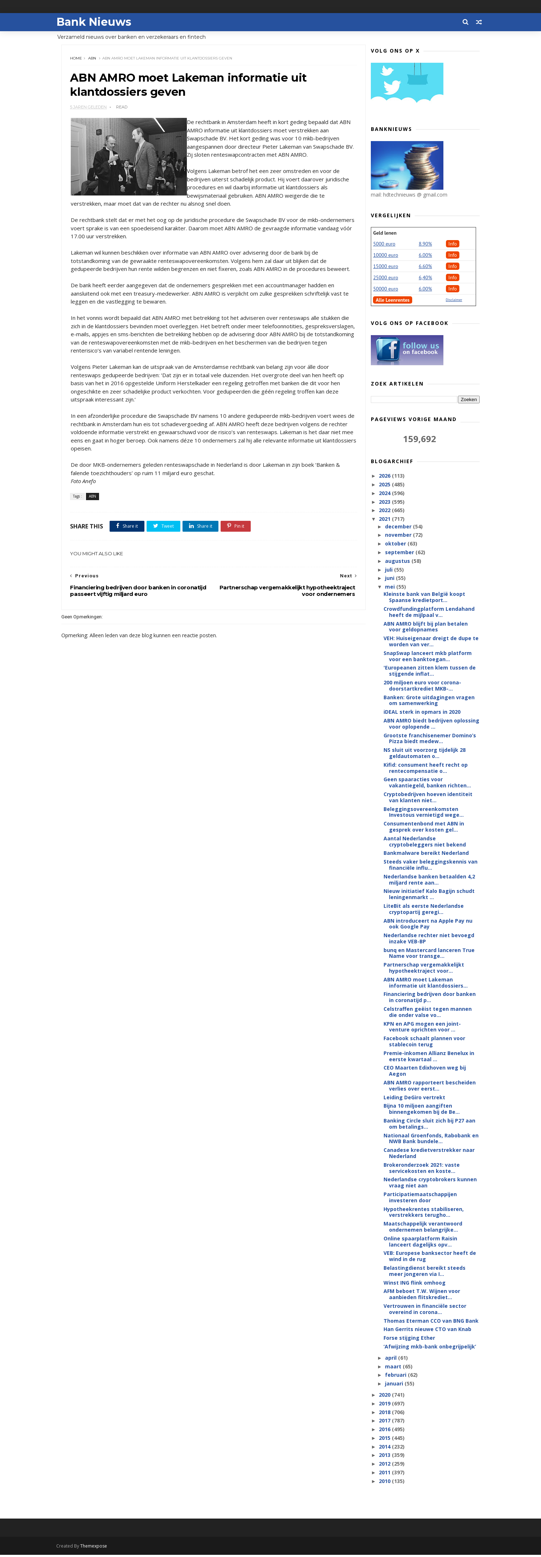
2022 (384, 511)
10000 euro (385, 256)
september (399, 553)
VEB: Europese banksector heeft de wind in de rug (429, 1257)
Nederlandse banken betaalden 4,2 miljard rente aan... (428, 880)
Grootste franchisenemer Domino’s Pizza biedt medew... (429, 739)
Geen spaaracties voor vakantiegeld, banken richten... (426, 783)
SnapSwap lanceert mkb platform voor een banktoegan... (427, 657)
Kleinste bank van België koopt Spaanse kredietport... (423, 598)
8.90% (424, 245)
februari (395, 1375)
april (390, 1358)
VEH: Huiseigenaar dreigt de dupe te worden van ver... (430, 642)
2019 (384, 1404)
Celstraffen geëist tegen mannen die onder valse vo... (427, 1013)
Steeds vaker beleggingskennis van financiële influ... (430, 865)
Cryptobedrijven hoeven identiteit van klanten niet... (427, 798)
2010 (384, 1482)
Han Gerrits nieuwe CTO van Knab (427, 1330)
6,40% (424, 278)
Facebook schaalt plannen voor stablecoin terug (423, 1042)
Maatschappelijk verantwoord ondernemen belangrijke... (422, 1227)
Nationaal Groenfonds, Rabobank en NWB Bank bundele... (430, 1139)
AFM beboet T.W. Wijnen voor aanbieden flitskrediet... (421, 1295)
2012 (384, 1464)
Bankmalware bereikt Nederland (425, 853)
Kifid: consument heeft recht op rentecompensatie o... (425, 768)
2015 (384, 1439)
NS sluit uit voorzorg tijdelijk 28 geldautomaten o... (424, 754)
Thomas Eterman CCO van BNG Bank (430, 1321)
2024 (384, 494)
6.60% (424, 267)
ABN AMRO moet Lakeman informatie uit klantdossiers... (425, 983)
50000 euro (385, 290)
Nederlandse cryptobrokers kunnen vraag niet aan (429, 1183)
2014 (384, 1447)
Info (452, 245)
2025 (384, 485)
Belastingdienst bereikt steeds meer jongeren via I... (424, 1271)
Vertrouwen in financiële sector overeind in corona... (424, 1310)
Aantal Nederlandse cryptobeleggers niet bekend (424, 842)
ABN (94, 59)
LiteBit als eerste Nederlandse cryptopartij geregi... (423, 910)
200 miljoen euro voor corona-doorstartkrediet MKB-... (421, 686)
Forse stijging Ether (408, 1338)
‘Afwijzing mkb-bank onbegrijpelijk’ (429, 1347)
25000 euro (385, 278)
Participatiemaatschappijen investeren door (419, 1198)
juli (388, 570)
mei (389, 587)
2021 (384, 519)
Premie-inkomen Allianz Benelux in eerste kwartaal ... (428, 1057)
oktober (395, 544)
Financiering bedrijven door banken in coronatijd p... (429, 998)
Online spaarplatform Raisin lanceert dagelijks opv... (419, 1242)
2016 (384, 1430)
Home (77, 59)
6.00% (424, 256)
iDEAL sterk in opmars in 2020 (421, 712)
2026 (384, 476)
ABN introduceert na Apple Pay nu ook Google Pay (427, 924)
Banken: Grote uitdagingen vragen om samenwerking (428, 701)
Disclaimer (453, 300)
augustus (397, 562)
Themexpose (99, 1548)
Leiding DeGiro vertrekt (413, 1098)
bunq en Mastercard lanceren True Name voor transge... (428, 954)
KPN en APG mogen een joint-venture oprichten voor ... (421, 1027)
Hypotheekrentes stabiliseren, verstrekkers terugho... (423, 1212)
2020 (384, 1395)
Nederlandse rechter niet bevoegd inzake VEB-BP (428, 939)
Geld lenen (384, 234)
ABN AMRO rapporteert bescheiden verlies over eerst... (429, 1086)
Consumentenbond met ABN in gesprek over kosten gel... (423, 827)
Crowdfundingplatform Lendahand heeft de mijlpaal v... (428, 612)
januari (394, 1384)
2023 (384, 502)
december (398, 527)
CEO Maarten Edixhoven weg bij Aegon (424, 1071)
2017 (384, 1421)
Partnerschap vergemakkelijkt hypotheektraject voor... (423, 968)
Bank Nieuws (99, 22)
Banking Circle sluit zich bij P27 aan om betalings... (429, 1124)
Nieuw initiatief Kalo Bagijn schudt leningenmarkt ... (428, 895)
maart (393, 1367)
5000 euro (384, 245)
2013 (384, 1456)
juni (389, 579)
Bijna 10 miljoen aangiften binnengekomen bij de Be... (421, 1109)
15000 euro (385, 267)
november (398, 535)
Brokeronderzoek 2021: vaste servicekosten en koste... (421, 1168)
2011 (384, 1473)
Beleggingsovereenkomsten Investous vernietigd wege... (423, 812)
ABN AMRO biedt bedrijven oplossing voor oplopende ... (431, 724)
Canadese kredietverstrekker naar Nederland (428, 1154)
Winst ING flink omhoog (414, 1283)
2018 (384, 1412)
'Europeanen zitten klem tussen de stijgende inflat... (429, 671)
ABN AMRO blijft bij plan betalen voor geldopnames (425, 627)
